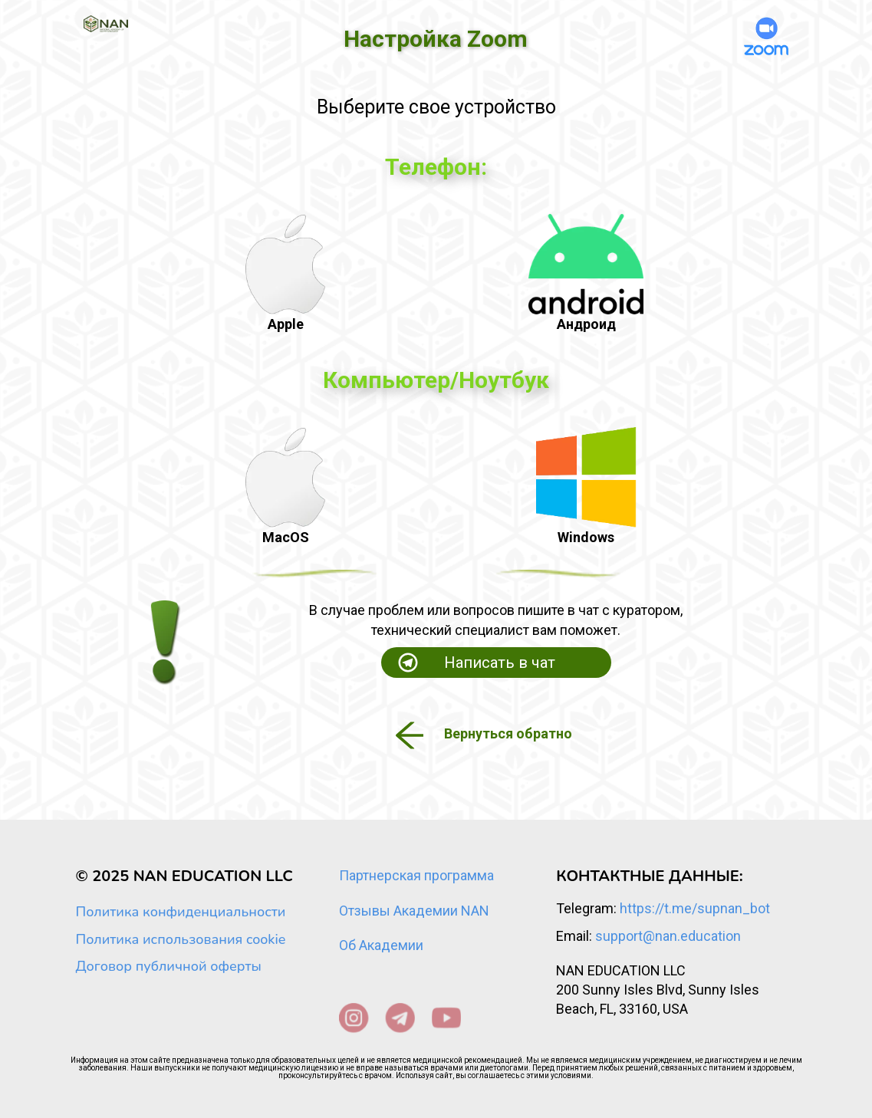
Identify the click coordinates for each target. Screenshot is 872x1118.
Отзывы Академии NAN (414, 911)
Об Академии (381, 945)
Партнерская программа (416, 875)
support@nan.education (668, 936)
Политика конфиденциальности (181, 912)
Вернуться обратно (508, 733)
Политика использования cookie (181, 939)
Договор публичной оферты (169, 966)
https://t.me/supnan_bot (695, 908)
